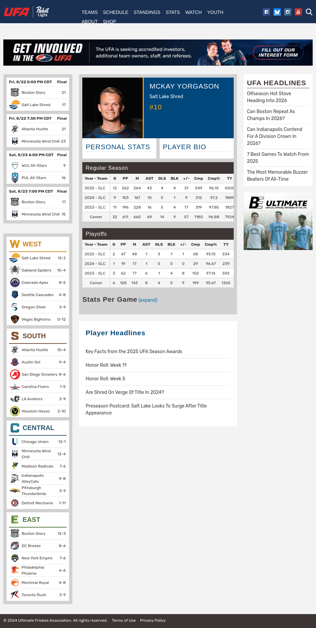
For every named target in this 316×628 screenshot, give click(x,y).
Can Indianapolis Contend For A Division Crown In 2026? (274, 136)
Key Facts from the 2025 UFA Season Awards (134, 351)
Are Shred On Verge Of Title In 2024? (125, 392)
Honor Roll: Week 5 (105, 379)
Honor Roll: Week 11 (106, 365)
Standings (146, 12)
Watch (193, 12)
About (90, 21)
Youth (215, 12)
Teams (90, 12)
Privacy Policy (153, 620)
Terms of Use (124, 620)
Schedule (115, 12)
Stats (173, 12)
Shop (109, 21)
